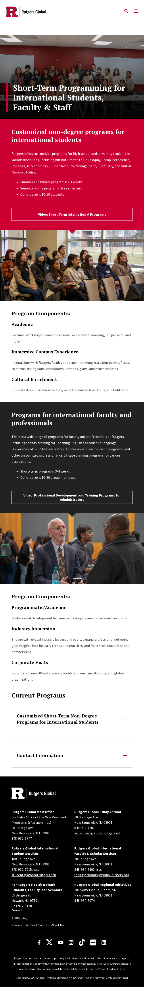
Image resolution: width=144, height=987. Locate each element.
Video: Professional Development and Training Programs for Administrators (72, 497)
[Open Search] (126, 11)
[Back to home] (41, 794)
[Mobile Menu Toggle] (136, 11)
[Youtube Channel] (60, 942)
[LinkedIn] (104, 942)
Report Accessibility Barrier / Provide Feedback (92, 969)
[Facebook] (39, 942)
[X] (49, 942)
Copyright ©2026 (25, 977)
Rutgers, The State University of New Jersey (60, 977)
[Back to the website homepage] (26, 11)
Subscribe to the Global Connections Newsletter (38, 925)
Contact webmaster (117, 977)
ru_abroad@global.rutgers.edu (98, 833)
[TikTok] (82, 942)
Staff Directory (20, 918)
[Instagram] (71, 942)
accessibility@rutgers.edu (34, 969)
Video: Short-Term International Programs (72, 214)
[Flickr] (93, 942)
